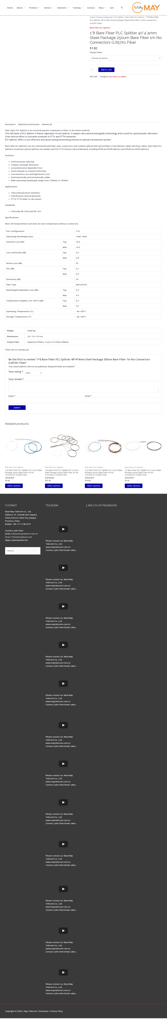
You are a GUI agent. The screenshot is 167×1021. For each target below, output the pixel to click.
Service (47, 8)
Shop (101, 8)
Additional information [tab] (30, 125)
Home (10, 8)
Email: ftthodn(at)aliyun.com (19, 539)
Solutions (61, 8)
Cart (112, 8)
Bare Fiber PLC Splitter (138, 17)
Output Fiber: (96, 52)
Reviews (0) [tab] (48, 125)
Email (88, 396)
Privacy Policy (57, 1014)
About (20, 8)
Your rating (16, 372)
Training (77, 8)
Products (33, 8)
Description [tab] (10, 125)
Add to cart (106, 70)
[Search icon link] (122, 8)
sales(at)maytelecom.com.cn (25, 536)
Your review (16, 379)
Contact (91, 8)
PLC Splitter (121, 17)
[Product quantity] (93, 70)
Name (12, 396)
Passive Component (105, 17)
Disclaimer (44, 1014)
